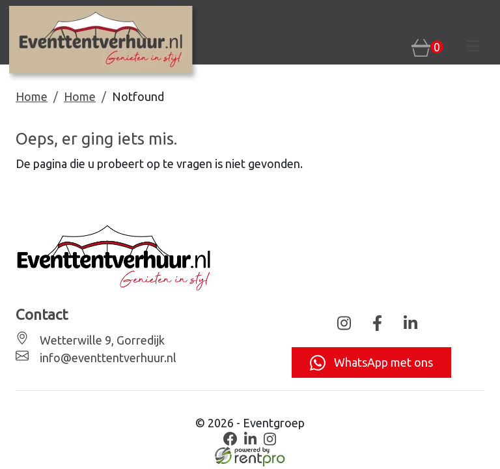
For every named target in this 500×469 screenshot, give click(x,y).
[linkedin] (250, 439)
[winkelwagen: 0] (427, 47)
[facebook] (230, 439)
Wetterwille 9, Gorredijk (101, 340)
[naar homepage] (105, 43)
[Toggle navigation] (473, 46)
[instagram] (270, 439)
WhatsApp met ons (371, 363)
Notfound (138, 96)
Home (32, 96)
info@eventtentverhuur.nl (106, 357)
